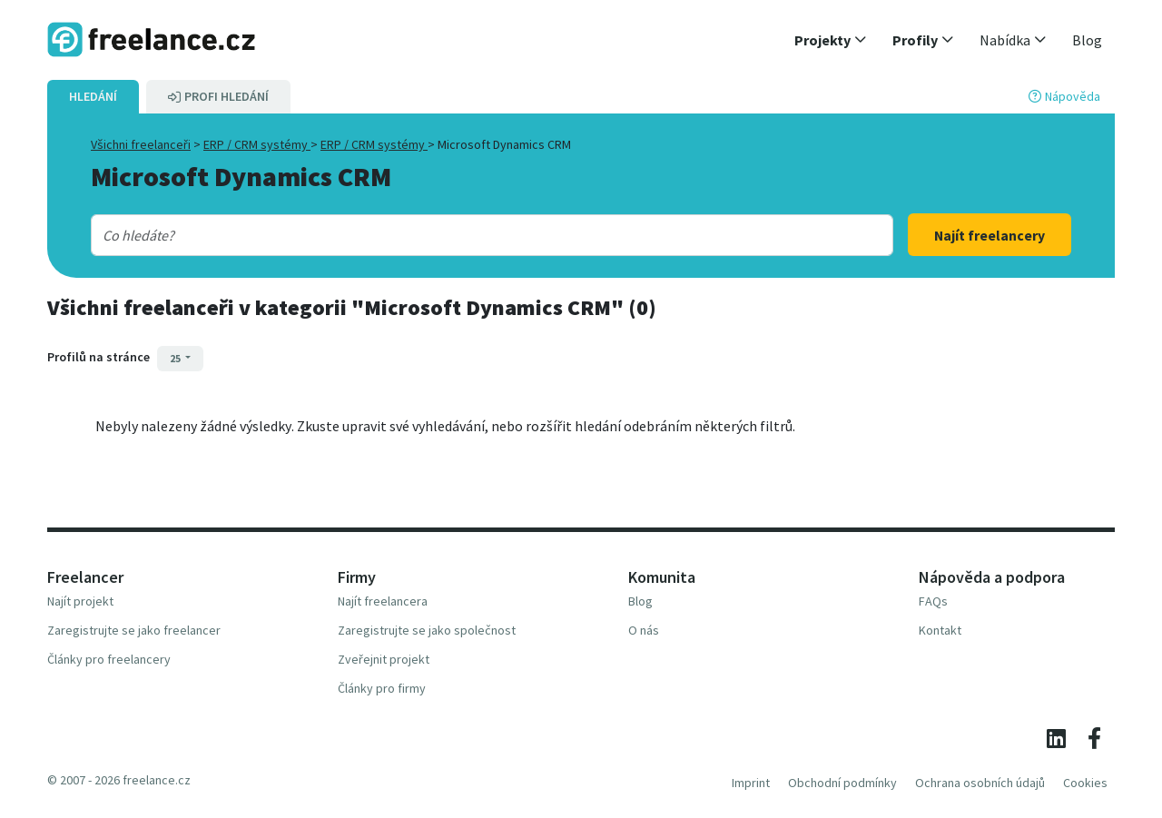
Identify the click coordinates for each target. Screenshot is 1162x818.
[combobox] (455, 235)
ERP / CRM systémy (256, 144)
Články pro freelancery (109, 659)
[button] (831, 40)
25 (176, 358)
